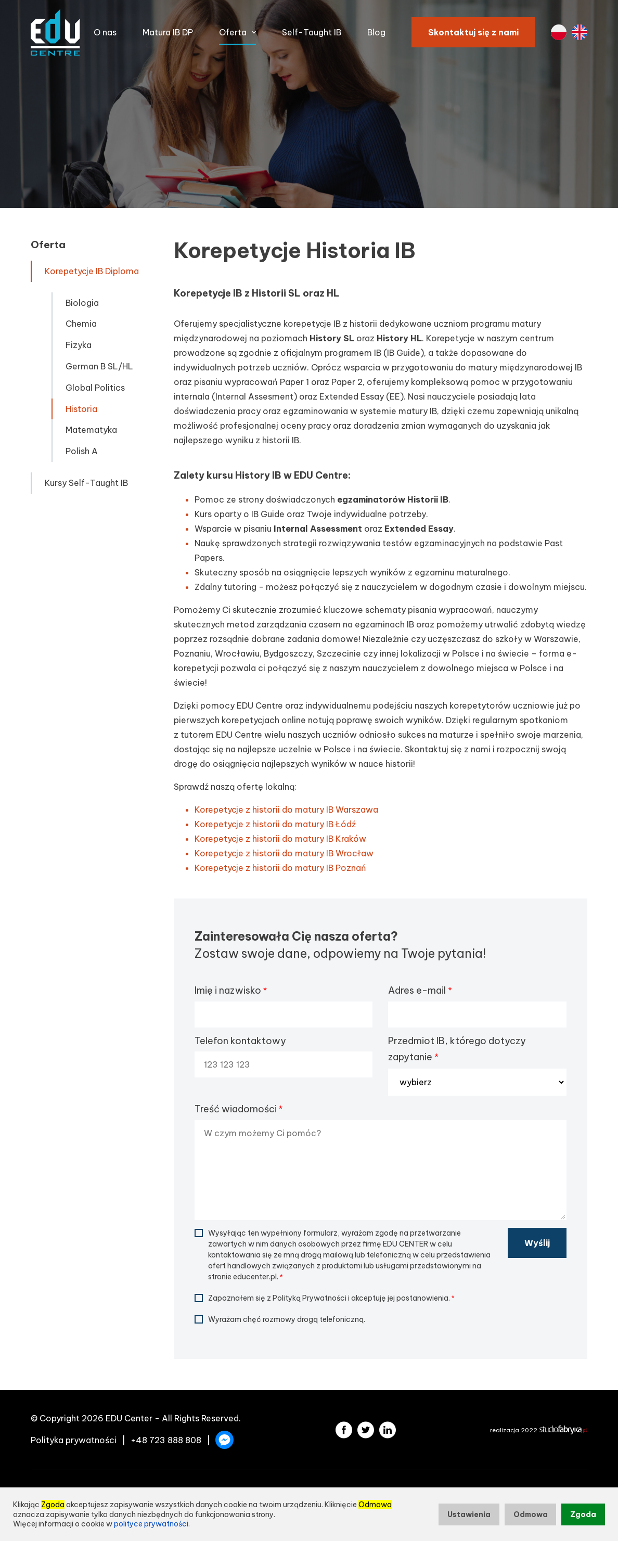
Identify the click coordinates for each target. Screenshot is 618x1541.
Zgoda (583, 1514)
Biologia (82, 303)
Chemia (81, 323)
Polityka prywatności (74, 1440)
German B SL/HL (99, 366)
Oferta (233, 32)
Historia (81, 409)
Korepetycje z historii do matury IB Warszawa (286, 809)
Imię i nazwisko (231, 990)
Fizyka (79, 345)
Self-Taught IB (311, 32)
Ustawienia (469, 1514)
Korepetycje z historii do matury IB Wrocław (284, 853)
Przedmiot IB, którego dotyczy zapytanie (457, 1049)
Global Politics (95, 387)
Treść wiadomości (238, 1109)
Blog (376, 32)
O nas (105, 32)
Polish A (82, 451)
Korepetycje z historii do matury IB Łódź (275, 824)
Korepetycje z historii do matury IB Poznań (280, 868)
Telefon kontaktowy (240, 1041)
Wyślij (537, 1243)
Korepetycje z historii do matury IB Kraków (280, 838)
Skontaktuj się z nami (473, 32)
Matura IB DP (168, 32)
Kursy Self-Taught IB (86, 483)
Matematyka (91, 430)
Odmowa (530, 1514)
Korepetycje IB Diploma (92, 271)
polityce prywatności (151, 1524)
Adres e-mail (420, 990)
